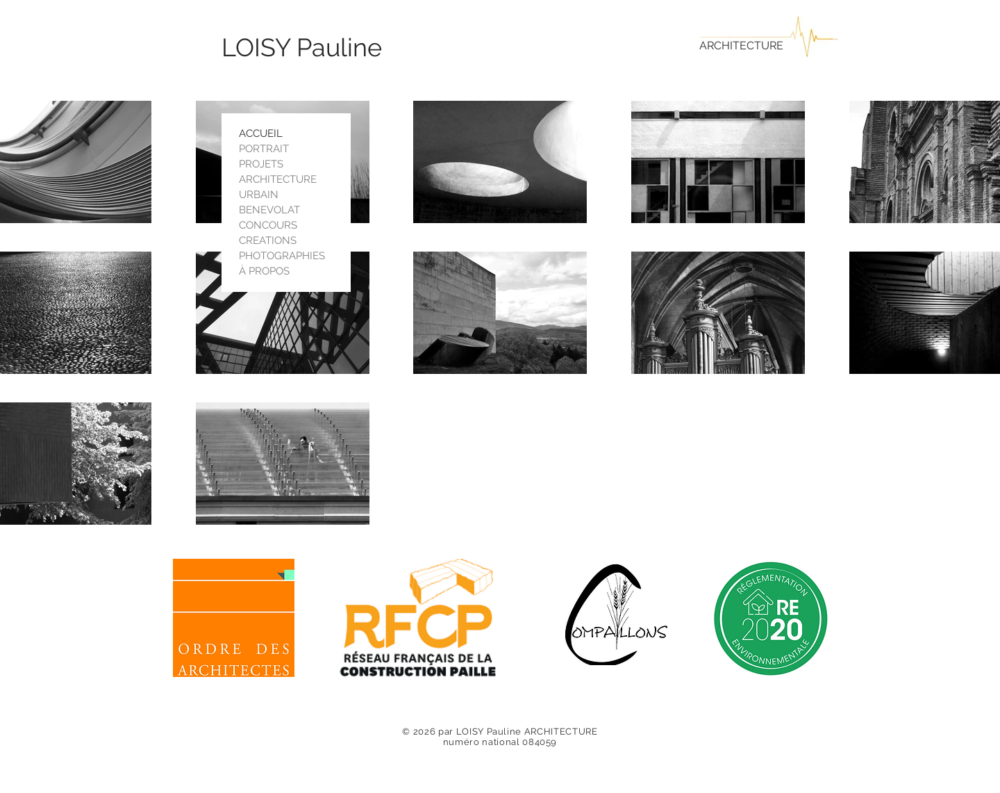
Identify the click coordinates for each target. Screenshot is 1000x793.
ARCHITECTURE (741, 45)
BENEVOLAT (269, 210)
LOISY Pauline (302, 47)
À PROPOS (264, 271)
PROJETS (261, 164)
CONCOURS (268, 225)
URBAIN (258, 194)
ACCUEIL (261, 133)
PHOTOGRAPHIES (282, 256)
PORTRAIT (264, 148)
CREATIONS (268, 240)
